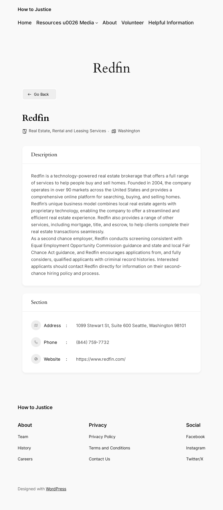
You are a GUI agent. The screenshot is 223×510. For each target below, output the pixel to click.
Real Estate (39, 130)
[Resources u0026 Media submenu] (96, 22)
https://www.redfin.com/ (100, 359)
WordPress (56, 488)
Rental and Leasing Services (79, 130)
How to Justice (34, 9)
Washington (129, 130)
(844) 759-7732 (92, 342)
